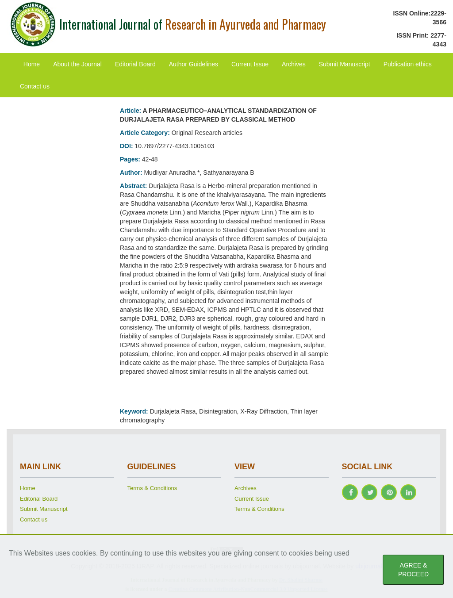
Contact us (35, 86)
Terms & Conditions (152, 488)
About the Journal (77, 64)
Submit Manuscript (344, 64)
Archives (294, 64)
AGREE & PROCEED (413, 570)
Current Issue (250, 64)
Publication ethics (408, 64)
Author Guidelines (193, 64)
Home (31, 64)
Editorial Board (135, 64)
